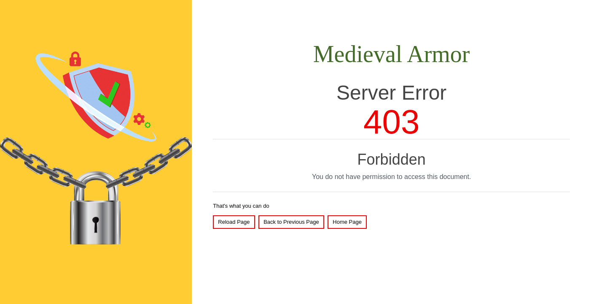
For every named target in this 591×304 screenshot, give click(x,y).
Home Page (347, 222)
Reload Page (234, 222)
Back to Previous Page (291, 222)
